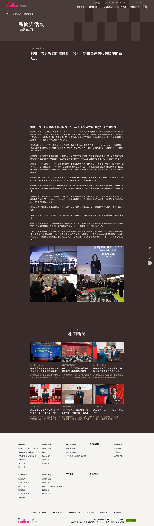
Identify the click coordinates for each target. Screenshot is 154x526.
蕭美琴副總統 (71, 451)
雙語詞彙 (103, 510)
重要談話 (22, 458)
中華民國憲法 (23, 481)
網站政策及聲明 (39, 510)
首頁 (8, 14)
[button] (146, 2)
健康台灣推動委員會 (26, 451)
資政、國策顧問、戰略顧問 (53, 484)
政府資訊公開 (57, 510)
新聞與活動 (17, 14)
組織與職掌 (46, 477)
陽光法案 (90, 510)
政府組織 (22, 495)
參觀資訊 (117, 447)
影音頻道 (45, 458)
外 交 (22, 462)
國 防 (22, 466)
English (117, 358)
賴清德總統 (70, 447)
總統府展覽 (118, 455)
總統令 (45, 451)
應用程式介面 (74, 510)
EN (138, 2)
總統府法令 (46, 492)
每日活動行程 (47, 455)
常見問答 (117, 510)
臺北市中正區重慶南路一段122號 (90, 520)
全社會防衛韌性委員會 (27, 455)
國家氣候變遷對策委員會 (28, 447)
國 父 (22, 484)
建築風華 (117, 451)
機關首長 (45, 481)
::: (1, 1)
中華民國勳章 (23, 492)
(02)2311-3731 (117, 520)
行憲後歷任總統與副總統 (76, 455)
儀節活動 (45, 488)
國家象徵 (22, 488)
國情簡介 (22, 477)
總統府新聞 (46, 447)
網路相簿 (45, 462)
